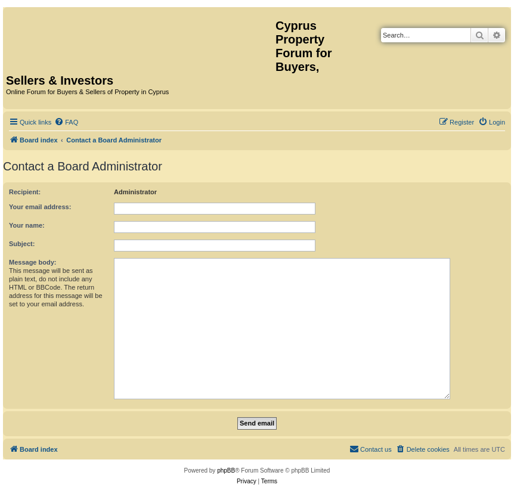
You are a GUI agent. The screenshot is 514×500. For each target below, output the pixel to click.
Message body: (32, 262)
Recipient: (25, 191)
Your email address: (40, 206)
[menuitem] (66, 122)
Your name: (27, 225)
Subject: (22, 243)
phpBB (226, 470)
